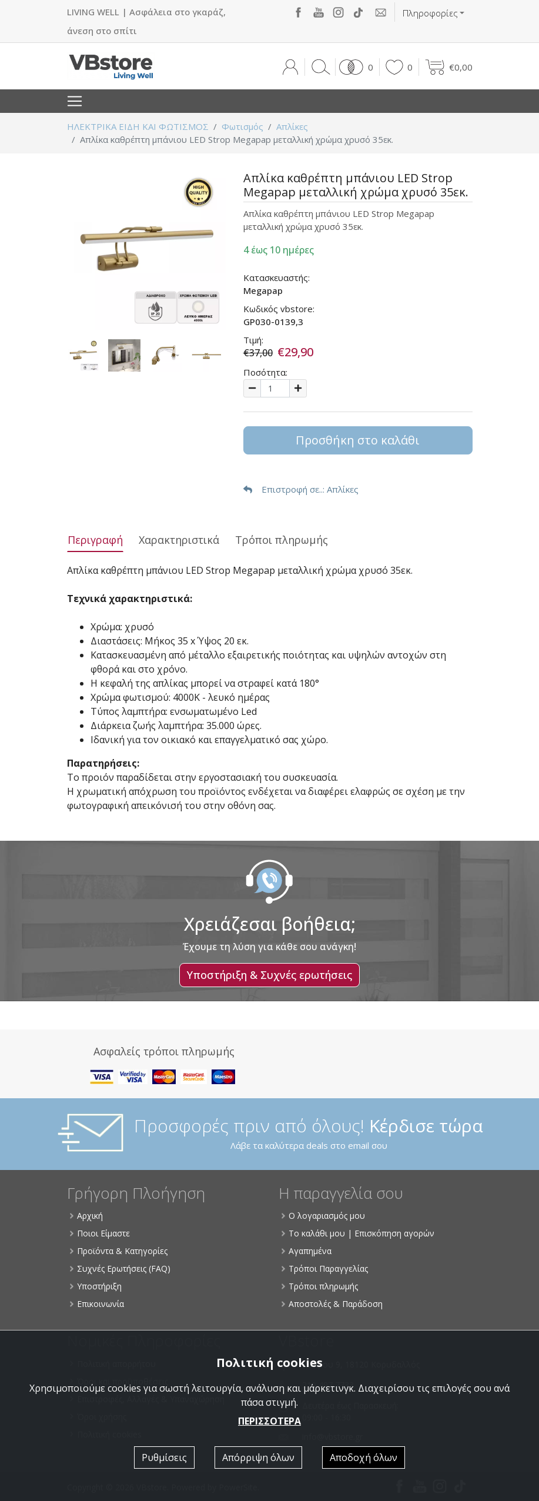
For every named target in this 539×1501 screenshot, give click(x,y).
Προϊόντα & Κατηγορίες (119, 1250)
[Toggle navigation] (74, 101)
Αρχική (86, 1215)
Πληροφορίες (430, 13)
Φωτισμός (242, 126)
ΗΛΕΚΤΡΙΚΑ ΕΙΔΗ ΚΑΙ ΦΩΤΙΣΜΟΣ (138, 126)
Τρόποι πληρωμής (320, 1286)
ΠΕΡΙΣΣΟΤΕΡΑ (269, 1421)
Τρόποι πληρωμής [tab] (281, 540)
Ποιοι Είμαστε (100, 1233)
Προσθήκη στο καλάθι (358, 440)
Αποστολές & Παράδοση (332, 1303)
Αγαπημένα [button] (307, 1250)
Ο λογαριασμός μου (323, 1215)
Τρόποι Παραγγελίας (325, 1268)
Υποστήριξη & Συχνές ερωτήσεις (269, 975)
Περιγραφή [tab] (95, 540)
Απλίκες (292, 126)
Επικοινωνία (97, 1303)
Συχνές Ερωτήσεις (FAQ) (120, 1268)
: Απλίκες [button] (301, 489)
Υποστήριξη (96, 1286)
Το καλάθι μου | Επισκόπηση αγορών (358, 1233)
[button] (354, 67)
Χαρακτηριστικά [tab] (179, 540)
